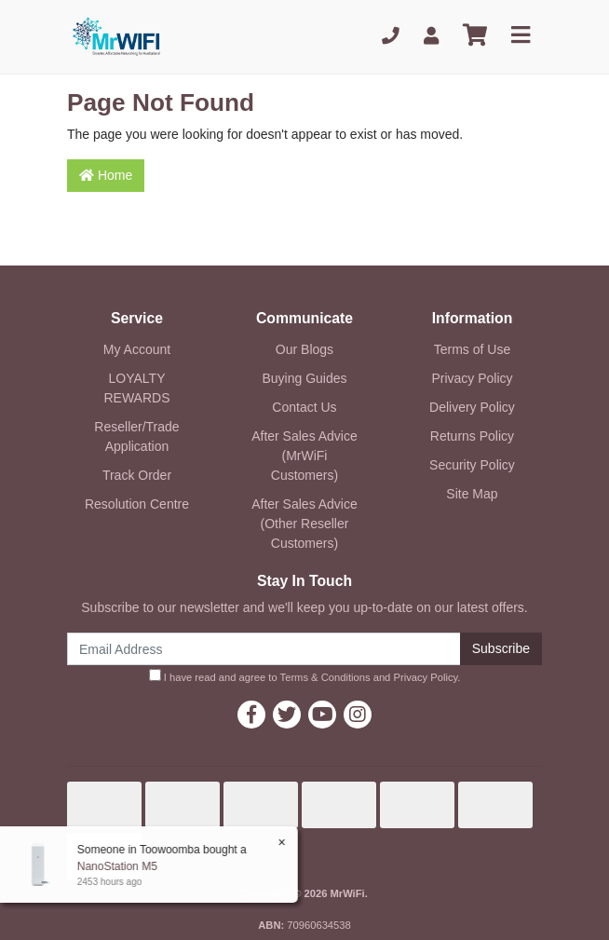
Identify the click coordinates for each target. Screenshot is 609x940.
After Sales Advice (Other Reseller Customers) (304, 524)
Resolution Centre (137, 504)
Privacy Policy (471, 378)
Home (105, 175)
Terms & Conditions (325, 677)
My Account (136, 349)
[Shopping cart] (475, 35)
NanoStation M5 (116, 866)
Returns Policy (472, 436)
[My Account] (431, 36)
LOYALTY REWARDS (136, 388)
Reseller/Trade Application (136, 436)
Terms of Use (472, 349)
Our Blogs (304, 349)
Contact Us (304, 407)
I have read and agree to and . (305, 676)
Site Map (471, 493)
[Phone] (391, 36)
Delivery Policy (472, 407)
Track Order (136, 475)
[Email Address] (264, 649)
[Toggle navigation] (520, 35)
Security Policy (472, 464)
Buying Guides (304, 378)
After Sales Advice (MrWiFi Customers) (304, 456)
